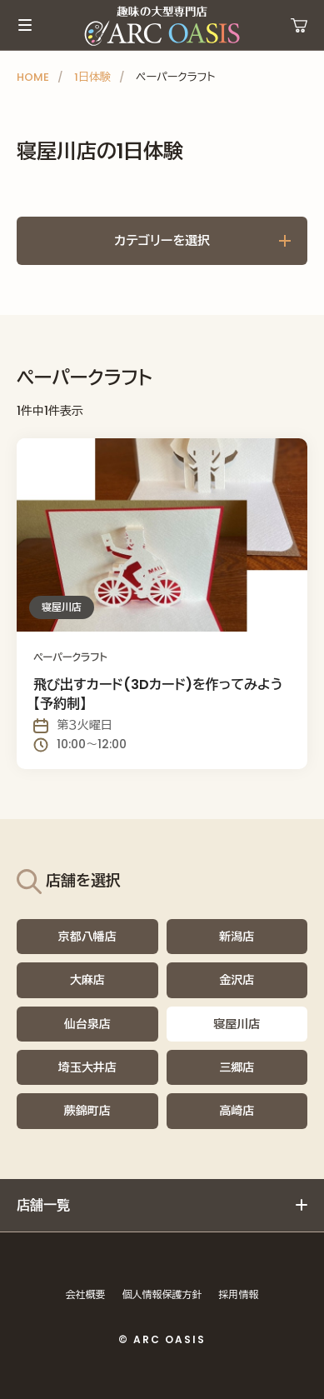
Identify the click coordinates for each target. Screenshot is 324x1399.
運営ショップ (299, 25)
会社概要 (86, 1294)
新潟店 (236, 936)
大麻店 (87, 980)
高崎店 (236, 1110)
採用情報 (239, 1294)
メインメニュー (25, 25)
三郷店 (236, 1067)
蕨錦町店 (87, 1110)
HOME (33, 77)
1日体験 (92, 77)
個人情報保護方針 (162, 1294)
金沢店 (236, 980)
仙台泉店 (87, 1024)
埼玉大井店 (87, 1067)
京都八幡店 (87, 936)
